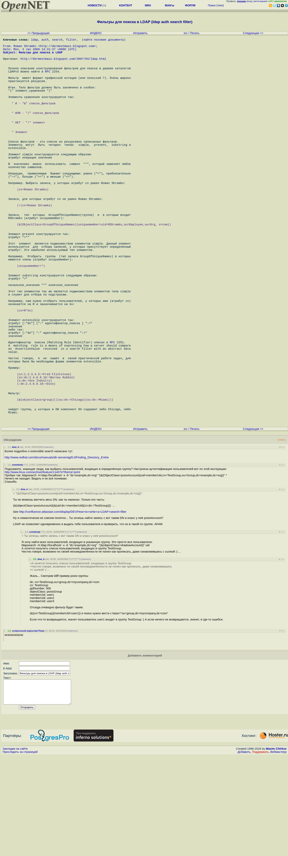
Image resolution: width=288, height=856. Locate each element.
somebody (17, 560)
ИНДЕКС (96, 33)
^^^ (61, 585)
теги (220, 5)
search (57, 40)
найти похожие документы (104, 40)
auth (45, 40)
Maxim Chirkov (276, 849)
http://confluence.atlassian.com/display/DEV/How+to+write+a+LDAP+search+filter (72, 607)
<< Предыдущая (38, 33)
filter (71, 40)
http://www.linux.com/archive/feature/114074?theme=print (42, 567)
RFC (47, 80)
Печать (194, 33)
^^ (57, 585)
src (185, 33)
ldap (34, 40)
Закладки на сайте (15, 849)
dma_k (15, 542)
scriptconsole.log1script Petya (28, 726)
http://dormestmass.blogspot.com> (68, 48)
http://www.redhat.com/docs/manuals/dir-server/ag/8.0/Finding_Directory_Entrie (57, 553)
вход (249, 1)
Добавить (244, 852)
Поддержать (260, 852)
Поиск (212, 5)
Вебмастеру (278, 852)
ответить (48, 542)
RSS (281, 535)
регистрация (260, 1)
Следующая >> (253, 33)
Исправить (140, 33)
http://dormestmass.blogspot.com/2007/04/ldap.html (63, 64)
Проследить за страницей (20, 852)
